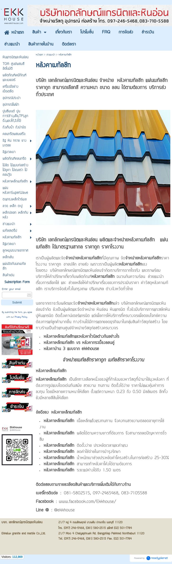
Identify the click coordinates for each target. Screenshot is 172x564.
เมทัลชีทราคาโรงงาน (126, 360)
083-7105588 (134, 493)
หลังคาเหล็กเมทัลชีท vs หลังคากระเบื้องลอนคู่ (79, 343)
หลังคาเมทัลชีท (130, 80)
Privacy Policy (21, 317)
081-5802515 (77, 493)
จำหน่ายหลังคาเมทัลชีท (83, 258)
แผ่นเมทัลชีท (156, 80)
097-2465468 (105, 493)
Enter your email (11, 289)
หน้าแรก (39, 55)
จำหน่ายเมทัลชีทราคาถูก (84, 360)
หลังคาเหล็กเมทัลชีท (51, 380)
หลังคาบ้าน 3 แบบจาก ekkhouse (71, 349)
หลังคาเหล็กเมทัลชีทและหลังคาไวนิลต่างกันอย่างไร (81, 337)
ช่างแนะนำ (50, 55)
